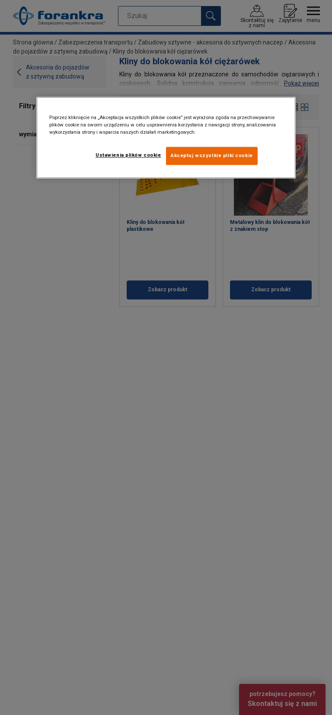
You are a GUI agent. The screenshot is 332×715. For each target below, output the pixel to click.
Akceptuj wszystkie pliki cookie (212, 155)
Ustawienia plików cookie (128, 155)
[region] (166, 137)
